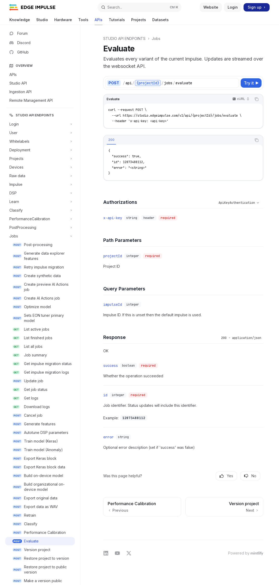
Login (233, 7)
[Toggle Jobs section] (40, 236)
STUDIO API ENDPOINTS (124, 38)
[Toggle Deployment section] (40, 150)
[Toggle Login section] (40, 124)
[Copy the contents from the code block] (256, 99)
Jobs (156, 38)
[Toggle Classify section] (40, 210)
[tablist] (177, 140)
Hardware (63, 21)
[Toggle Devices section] (40, 167)
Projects (138, 21)
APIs (98, 21)
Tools (83, 21)
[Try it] (251, 83)
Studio (42, 21)
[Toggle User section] (40, 133)
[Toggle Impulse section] (40, 184)
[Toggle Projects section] (40, 158)
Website (210, 7)
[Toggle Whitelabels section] (40, 141)
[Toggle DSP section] (40, 193)
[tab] (111, 140)
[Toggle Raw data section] (40, 176)
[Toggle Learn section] (40, 202)
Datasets (160, 21)
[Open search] (139, 7)
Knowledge (19, 21)
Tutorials (117, 21)
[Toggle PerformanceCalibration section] (40, 219)
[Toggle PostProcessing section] (40, 227)
